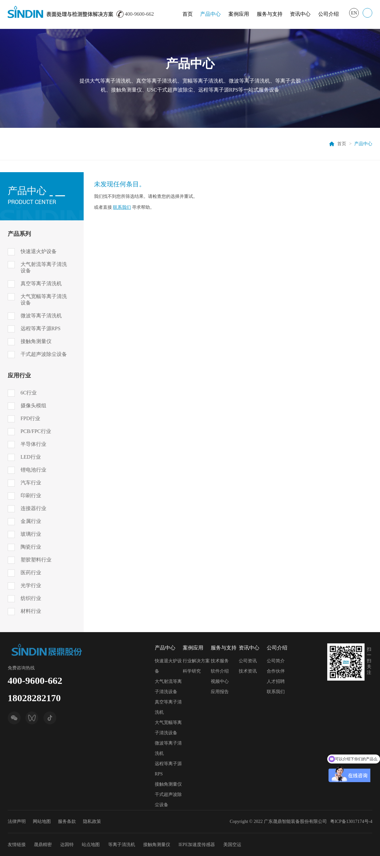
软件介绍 (220, 671)
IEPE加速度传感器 (197, 844)
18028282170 (34, 698)
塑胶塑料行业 (36, 559)
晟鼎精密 (43, 844)
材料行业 (31, 611)
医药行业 (31, 572)
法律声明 (17, 821)
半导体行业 (33, 444)
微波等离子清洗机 (41, 315)
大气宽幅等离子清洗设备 (44, 299)
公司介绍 (328, 14)
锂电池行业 (33, 469)
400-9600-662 (35, 680)
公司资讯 (248, 660)
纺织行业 (31, 598)
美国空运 (232, 844)
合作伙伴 (276, 671)
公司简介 (276, 660)
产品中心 (210, 14)
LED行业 (31, 457)
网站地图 (42, 821)
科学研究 (192, 671)
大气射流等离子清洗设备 (44, 267)
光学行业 (31, 585)
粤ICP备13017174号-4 (351, 821)
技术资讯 (248, 671)
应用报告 (220, 691)
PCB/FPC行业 (36, 431)
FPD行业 (30, 418)
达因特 (67, 844)
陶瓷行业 (31, 547)
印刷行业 (31, 495)
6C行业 (29, 392)
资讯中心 (300, 14)
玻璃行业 (31, 534)
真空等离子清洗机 (41, 283)
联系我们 (122, 207)
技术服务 (220, 660)
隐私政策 (92, 821)
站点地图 (91, 844)
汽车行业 (31, 482)
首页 (187, 14)
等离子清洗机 (121, 844)
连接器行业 (33, 508)
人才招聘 (276, 681)
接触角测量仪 (36, 341)
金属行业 (31, 521)
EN (354, 13)
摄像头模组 (33, 405)
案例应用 (238, 14)
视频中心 (220, 681)
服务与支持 (270, 14)
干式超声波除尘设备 (44, 354)
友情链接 (17, 844)
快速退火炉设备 (39, 251)
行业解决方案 (196, 660)
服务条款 (67, 821)
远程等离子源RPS (40, 328)
